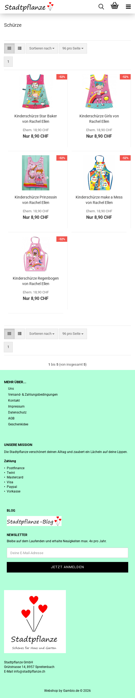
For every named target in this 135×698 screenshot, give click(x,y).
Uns (11, 389)
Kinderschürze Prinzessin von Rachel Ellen (36, 200)
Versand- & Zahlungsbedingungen (33, 394)
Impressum (16, 406)
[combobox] (42, 48)
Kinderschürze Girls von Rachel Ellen (99, 119)
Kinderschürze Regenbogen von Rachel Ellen (36, 281)
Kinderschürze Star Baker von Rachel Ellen (35, 119)
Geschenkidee (18, 424)
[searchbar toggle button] (101, 7)
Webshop (51, 691)
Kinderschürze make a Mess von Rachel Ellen (99, 200)
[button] (9, 48)
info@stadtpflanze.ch (29, 671)
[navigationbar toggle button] (128, 7)
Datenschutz (17, 412)
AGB (11, 418)
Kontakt (14, 400)
